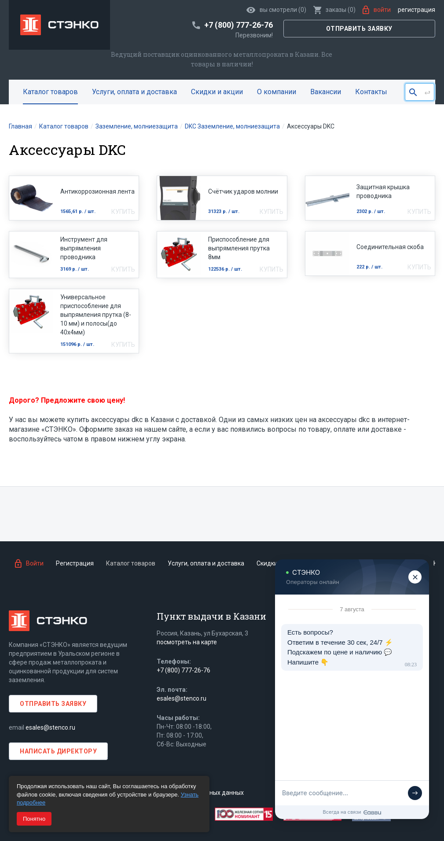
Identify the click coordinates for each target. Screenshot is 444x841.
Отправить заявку (359, 28)
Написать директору (58, 751)
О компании (276, 92)
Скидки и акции (217, 92)
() (334, 9)
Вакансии (325, 92)
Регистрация (416, 9)
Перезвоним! (254, 35)
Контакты (371, 92)
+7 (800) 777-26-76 (183, 670)
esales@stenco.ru (50, 727)
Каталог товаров (50, 92)
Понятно (34, 818)
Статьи (410, 563)
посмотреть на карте (187, 642)
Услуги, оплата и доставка (134, 92)
